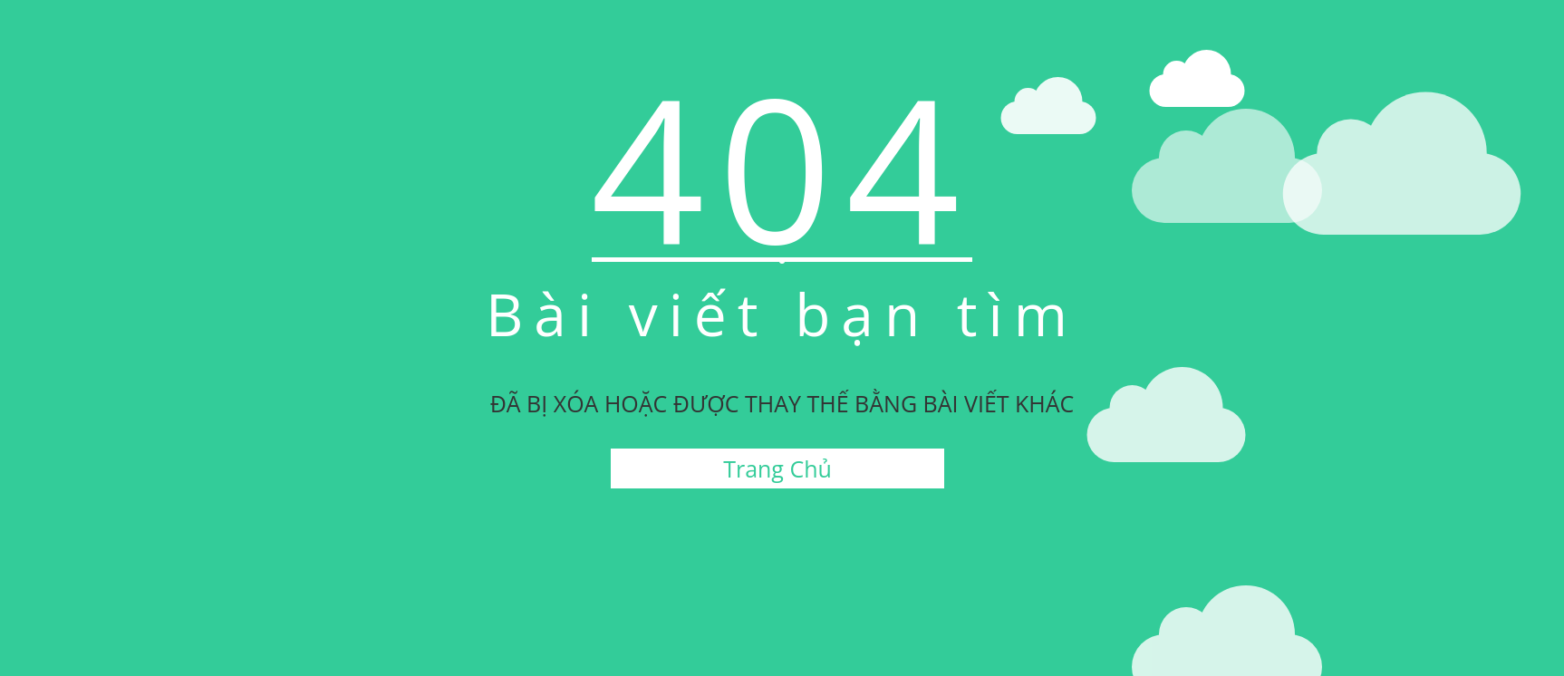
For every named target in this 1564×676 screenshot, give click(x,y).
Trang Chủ (777, 468)
